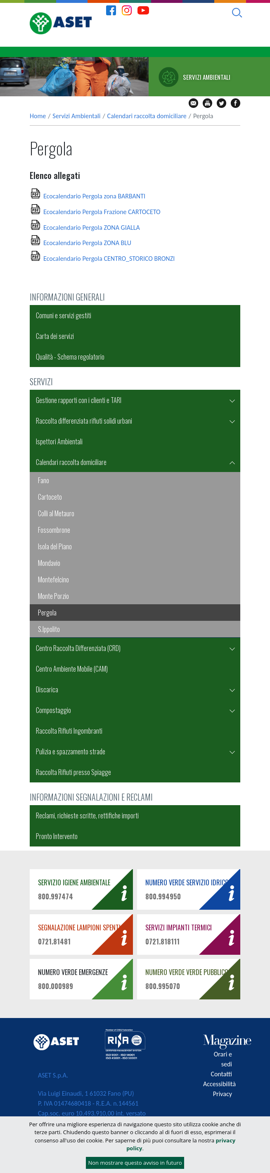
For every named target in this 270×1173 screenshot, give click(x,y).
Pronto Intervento (57, 836)
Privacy (222, 1094)
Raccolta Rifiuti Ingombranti (69, 731)
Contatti (221, 1074)
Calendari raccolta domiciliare (147, 116)
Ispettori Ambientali (59, 441)
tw (221, 103)
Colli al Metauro (56, 513)
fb (235, 103)
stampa (207, 103)
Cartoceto (50, 497)
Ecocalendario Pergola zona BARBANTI (94, 196)
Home (38, 116)
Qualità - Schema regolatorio (70, 357)
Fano (43, 480)
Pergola (47, 612)
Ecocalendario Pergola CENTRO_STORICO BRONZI (109, 258)
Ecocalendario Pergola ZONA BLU (87, 243)
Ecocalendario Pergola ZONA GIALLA (91, 227)
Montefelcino (53, 579)
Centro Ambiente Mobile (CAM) (72, 669)
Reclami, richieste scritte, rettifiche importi (87, 815)
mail (193, 103)
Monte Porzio (53, 596)
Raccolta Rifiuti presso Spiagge (73, 772)
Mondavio (49, 563)
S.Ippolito (49, 629)
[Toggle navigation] (256, 52)
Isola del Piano (55, 546)
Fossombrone (54, 530)
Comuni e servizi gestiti (63, 315)
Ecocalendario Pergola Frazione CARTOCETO (102, 212)
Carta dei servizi (55, 336)
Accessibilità (219, 1084)
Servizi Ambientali (76, 116)
